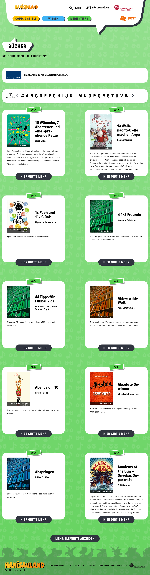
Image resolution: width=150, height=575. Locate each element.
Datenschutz (89, 566)
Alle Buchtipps (37, 56)
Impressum (74, 566)
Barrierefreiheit (107, 566)
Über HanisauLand (57, 566)
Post (128, 18)
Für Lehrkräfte (97, 8)
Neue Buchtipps (13, 56)
